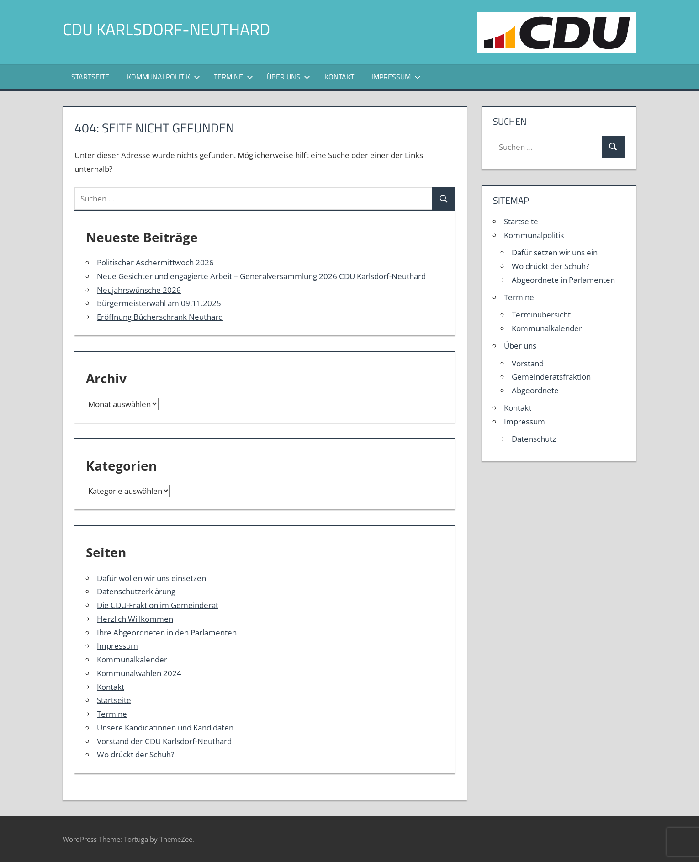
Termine (233, 76)
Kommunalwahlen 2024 (139, 673)
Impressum (396, 76)
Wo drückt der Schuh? (135, 754)
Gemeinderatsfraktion (551, 376)
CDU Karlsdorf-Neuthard (166, 29)
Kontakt (339, 76)
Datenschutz (534, 439)
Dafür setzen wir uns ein (555, 252)
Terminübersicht (541, 314)
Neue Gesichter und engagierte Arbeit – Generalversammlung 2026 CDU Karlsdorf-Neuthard (261, 276)
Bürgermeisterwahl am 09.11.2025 (159, 303)
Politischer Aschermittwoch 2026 (155, 262)
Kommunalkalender (132, 659)
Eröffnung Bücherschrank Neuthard (160, 317)
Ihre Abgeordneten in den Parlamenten (167, 632)
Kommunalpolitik (163, 76)
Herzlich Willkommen (135, 618)
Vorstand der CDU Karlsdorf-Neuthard (164, 741)
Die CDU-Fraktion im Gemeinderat (157, 605)
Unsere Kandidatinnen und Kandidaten (165, 727)
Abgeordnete (535, 390)
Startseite (90, 76)
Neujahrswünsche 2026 (139, 290)
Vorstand (528, 363)
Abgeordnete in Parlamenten (563, 280)
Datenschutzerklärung (136, 591)
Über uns (288, 76)
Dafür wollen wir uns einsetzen (151, 578)
